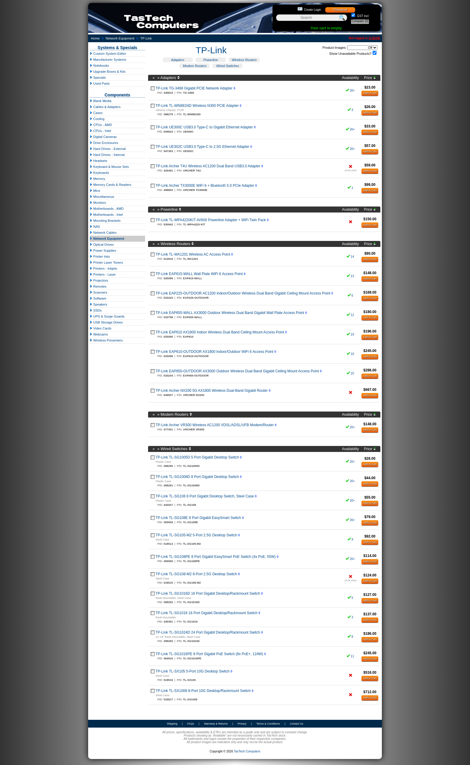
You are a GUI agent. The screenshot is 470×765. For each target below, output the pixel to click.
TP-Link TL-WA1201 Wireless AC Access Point (193, 254)
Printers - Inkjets (103, 268)
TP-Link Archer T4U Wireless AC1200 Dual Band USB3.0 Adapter (208, 166)
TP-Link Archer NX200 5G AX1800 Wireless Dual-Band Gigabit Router (212, 390)
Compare (360, 21)
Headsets (98, 161)
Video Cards (100, 328)
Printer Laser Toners (106, 262)
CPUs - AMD (101, 125)
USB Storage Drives (106, 322)
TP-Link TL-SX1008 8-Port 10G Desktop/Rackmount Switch (203, 691)
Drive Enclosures (104, 143)
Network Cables (103, 232)
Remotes (98, 286)
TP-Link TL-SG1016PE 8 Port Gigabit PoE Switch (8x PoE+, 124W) (209, 654)
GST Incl (362, 16)
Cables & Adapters (105, 107)
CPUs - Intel (100, 131)
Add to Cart (370, 93)
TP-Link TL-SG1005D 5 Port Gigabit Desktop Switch (197, 457)
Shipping (172, 723)
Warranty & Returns (216, 723)
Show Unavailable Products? (350, 53)
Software (98, 298)
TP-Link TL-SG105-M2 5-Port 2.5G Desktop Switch (196, 535)
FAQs (190, 723)
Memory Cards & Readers (110, 184)
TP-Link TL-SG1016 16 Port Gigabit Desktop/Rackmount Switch (206, 613)
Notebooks (99, 65)
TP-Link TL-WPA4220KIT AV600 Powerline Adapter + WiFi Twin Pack (211, 220)
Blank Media (101, 101)
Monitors (98, 202)
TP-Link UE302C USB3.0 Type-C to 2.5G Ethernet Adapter (202, 147)
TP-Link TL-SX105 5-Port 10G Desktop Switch (193, 671)
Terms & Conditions (268, 723)
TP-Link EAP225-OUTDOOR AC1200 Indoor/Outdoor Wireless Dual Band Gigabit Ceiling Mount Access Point (243, 293)
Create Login (312, 9)
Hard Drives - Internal (107, 155)
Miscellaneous (102, 196)
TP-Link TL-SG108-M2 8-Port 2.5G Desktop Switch (196, 574)
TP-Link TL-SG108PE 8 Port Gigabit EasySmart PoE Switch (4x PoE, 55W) (216, 557)
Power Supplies (103, 250)
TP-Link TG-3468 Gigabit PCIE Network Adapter (194, 88)
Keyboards (99, 172)
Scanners (98, 292)
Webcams (99, 334)
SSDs (96, 310)
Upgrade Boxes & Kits (108, 71)
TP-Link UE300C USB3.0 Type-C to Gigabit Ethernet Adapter (204, 127)
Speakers (98, 304)
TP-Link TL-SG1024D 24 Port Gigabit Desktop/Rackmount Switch (208, 632)
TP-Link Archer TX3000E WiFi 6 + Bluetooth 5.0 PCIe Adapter (205, 185)
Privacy (242, 723)
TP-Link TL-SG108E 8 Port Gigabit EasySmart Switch (198, 518)
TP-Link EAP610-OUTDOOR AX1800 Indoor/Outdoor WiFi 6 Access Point (214, 352)
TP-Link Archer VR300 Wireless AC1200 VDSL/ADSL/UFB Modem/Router (215, 425)
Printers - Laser (103, 274)
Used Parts (99, 83)
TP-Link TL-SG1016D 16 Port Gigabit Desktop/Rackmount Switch (208, 593)
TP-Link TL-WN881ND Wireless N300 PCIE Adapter (197, 106)
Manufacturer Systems (108, 59)
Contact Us (296, 723)
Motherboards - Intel (106, 214)
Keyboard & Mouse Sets (109, 167)
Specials (98, 77)
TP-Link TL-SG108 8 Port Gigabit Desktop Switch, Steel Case (205, 496)
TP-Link (146, 38)
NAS (95, 226)
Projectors (99, 280)
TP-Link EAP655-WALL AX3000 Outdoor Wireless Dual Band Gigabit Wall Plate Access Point (230, 313)
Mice (95, 190)
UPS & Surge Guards (107, 316)
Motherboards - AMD (107, 208)
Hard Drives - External (108, 149)
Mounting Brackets (105, 220)
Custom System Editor (108, 53)
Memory (97, 178)
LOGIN (374, 38)
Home (95, 38)
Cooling (97, 119)
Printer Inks (100, 256)
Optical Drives (102, 244)
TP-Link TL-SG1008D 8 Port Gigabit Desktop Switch (197, 477)
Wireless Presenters (106, 340)
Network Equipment (120, 38)
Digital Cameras (103, 137)
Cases (96, 113)
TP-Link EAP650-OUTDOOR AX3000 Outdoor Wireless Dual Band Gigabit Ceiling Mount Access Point (237, 371)
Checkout (340, 9)
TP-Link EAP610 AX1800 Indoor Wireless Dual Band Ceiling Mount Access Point (220, 332)
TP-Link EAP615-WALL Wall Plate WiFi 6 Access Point (199, 274)
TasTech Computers (247, 751)
